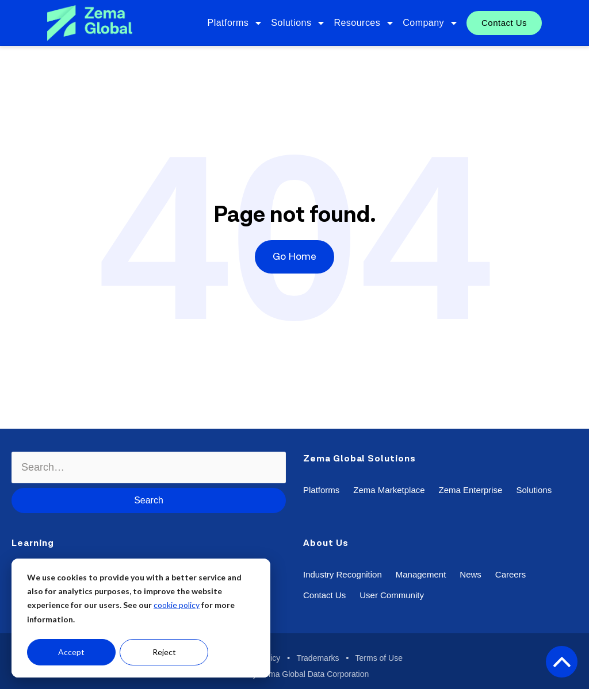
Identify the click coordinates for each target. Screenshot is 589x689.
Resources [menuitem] (357, 23)
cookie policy (177, 605)
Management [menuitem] (421, 574)
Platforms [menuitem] (228, 23)
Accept (71, 652)
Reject (164, 652)
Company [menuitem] (423, 23)
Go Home (294, 257)
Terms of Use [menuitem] (379, 658)
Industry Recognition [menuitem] (342, 574)
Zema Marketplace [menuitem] (388, 490)
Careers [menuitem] (510, 574)
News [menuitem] (470, 574)
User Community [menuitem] (391, 595)
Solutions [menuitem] (291, 23)
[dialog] (141, 618)
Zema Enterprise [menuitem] (471, 490)
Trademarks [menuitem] (317, 658)
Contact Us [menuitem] (504, 23)
